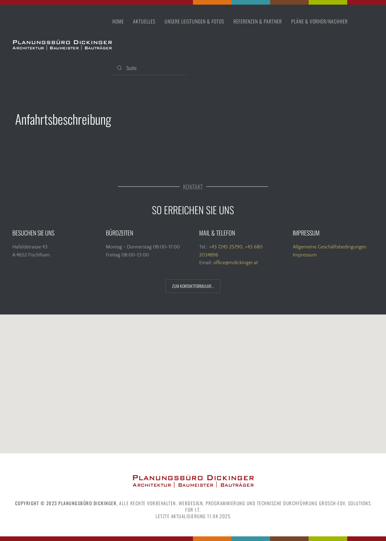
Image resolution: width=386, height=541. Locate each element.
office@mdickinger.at (235, 262)
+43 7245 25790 (225, 247)
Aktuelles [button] (144, 21)
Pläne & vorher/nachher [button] (319, 21)
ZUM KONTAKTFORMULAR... (193, 286)
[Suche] (149, 68)
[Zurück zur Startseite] (62, 44)
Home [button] (118, 21)
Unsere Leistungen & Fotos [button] (194, 21)
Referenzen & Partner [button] (257, 21)
